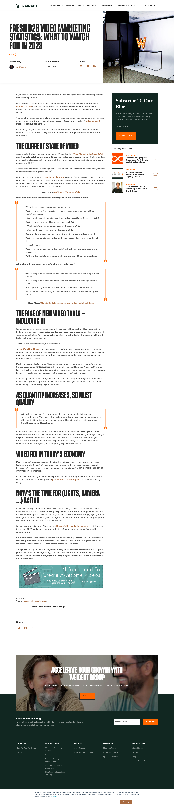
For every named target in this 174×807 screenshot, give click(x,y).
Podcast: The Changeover (143, 763)
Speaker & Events (110, 758)
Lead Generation (52, 757)
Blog (134, 758)
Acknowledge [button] (126, 802)
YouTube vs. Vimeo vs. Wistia (67, 192)
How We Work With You (26, 750)
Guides (135, 754)
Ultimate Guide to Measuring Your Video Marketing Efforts (67, 303)
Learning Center (125, 6)
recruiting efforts (24, 106)
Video (12, 54)
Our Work (91, 6)
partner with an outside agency (66, 480)
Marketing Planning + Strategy (54, 751)
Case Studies (79, 750)
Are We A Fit (55, 6)
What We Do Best (74, 6)
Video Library (137, 750)
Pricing (19, 754)
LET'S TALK (149, 5)
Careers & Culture (110, 754)
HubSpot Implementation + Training (56, 775)
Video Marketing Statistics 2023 (88, 154)
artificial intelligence (30, 349)
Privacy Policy (55, 796)
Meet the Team (109, 750)
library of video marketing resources (73, 526)
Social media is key (54, 177)
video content (93, 121)
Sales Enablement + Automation (53, 768)
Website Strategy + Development (53, 762)
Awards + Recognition (83, 754)
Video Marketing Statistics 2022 (34, 601)
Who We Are (107, 6)
